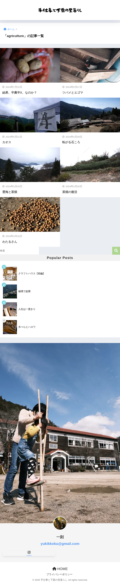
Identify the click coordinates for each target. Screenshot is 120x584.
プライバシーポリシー (59, 574)
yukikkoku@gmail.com (60, 544)
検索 (116, 251)
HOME (60, 569)
